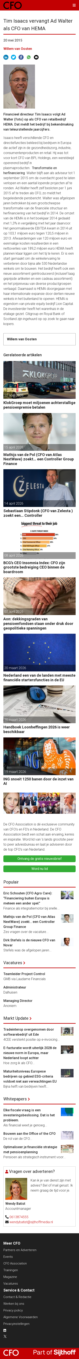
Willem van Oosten (17, 49)
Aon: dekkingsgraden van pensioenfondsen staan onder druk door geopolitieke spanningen (38, 623)
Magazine (10, 1277)
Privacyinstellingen (16, 1324)
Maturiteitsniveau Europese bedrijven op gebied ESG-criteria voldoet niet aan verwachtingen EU (30, 1076)
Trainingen (10, 1270)
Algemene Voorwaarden (20, 1317)
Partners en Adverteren (19, 1250)
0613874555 (18, 1217)
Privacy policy (13, 1310)
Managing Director (17, 1001)
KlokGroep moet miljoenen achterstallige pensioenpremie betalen (39, 404)
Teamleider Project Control (24, 974)
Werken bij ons (13, 1304)
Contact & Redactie (17, 1297)
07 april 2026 (13, 612)
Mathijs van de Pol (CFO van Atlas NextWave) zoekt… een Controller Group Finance (38, 459)
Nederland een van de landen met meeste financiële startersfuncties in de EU (39, 677)
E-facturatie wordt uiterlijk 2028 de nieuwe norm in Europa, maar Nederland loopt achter (29, 1053)
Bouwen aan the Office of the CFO (29, 1134)
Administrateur (14, 987)
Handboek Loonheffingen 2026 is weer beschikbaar (36, 729)
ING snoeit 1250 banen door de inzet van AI (38, 781)
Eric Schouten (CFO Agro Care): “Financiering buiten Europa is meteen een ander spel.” (27, 898)
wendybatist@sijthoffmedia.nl (31, 1222)
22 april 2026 (13, 395)
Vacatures (12, 962)
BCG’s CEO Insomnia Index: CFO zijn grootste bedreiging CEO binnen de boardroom (34, 567)
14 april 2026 (13, 503)
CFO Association (15, 1263)
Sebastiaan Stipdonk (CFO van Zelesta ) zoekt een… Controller (38, 513)
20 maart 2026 (15, 668)
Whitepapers (15, 1098)
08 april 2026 (13, 555)
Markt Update (15, 1018)
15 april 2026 (13, 447)
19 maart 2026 (15, 772)
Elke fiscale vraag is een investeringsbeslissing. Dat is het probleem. (29, 1115)
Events (8, 1257)
